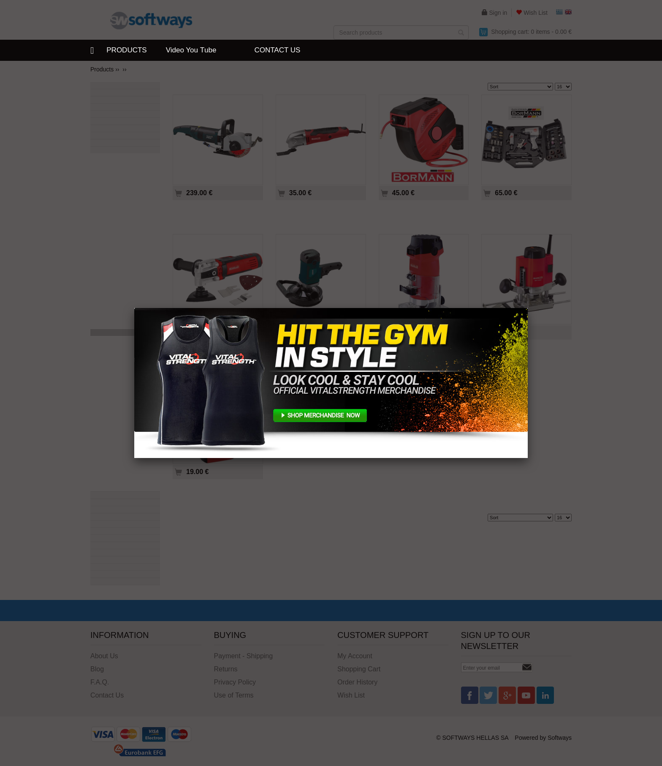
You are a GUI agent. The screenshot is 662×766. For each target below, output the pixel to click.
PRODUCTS (126, 50)
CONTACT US (277, 50)
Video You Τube (191, 50)
